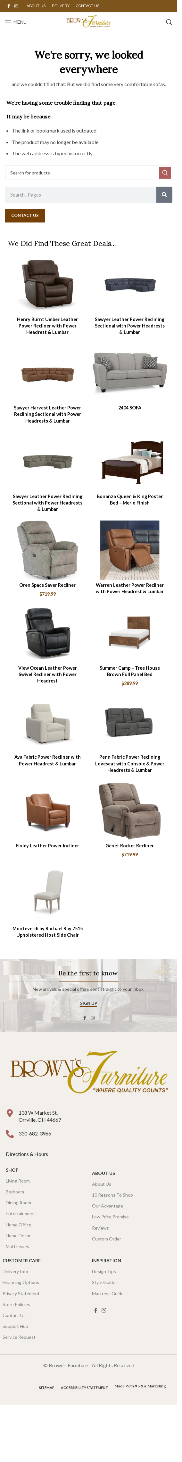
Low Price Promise (110, 1216)
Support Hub (15, 1326)
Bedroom (15, 1191)
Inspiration (106, 1260)
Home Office (18, 1224)
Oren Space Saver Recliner (47, 585)
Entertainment (20, 1213)
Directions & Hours (27, 1154)
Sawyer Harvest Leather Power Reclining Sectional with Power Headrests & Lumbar (47, 414)
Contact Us (14, 1315)
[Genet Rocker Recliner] (130, 810)
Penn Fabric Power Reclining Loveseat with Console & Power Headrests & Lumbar (129, 763)
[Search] (169, 22)
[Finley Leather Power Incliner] (47, 810)
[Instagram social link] (16, 6)
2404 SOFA (129, 407)
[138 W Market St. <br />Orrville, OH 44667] (10, 1113)
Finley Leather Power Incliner (47, 845)
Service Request (19, 1337)
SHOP (12, 1170)
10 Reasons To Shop (112, 1195)
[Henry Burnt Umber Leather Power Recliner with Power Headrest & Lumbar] (47, 284)
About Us (103, 1173)
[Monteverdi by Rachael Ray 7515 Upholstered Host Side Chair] (47, 893)
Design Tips (104, 1271)
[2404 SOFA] (130, 372)
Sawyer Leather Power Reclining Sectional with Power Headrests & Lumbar (130, 326)
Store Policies (16, 1304)
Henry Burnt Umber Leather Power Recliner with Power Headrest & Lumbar (47, 326)
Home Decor (18, 1235)
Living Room (18, 1180)
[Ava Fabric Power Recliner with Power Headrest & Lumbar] (47, 722)
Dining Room (18, 1202)
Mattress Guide (108, 1293)
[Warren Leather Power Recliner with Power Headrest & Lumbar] (130, 550)
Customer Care (22, 1260)
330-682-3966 (35, 1133)
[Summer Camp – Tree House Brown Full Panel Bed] (130, 633)
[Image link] (89, 1074)
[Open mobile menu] (16, 22)
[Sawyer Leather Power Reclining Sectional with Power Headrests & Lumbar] (130, 284)
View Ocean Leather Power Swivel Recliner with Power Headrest (47, 674)
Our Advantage (107, 1205)
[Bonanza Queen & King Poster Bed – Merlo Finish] (130, 461)
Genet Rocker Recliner (129, 845)
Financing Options (21, 1282)
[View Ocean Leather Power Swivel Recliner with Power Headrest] (47, 633)
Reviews (100, 1228)
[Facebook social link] (8, 6)
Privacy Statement (21, 1293)
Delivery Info (15, 1271)
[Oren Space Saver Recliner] (47, 550)
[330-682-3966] (10, 1134)
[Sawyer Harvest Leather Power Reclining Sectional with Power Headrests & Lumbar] (47, 372)
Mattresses (17, 1246)
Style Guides (105, 1282)
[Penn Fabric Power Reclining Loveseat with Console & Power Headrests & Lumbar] (130, 722)
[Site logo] (88, 21)
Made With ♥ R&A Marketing (140, 1386)
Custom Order (106, 1238)
